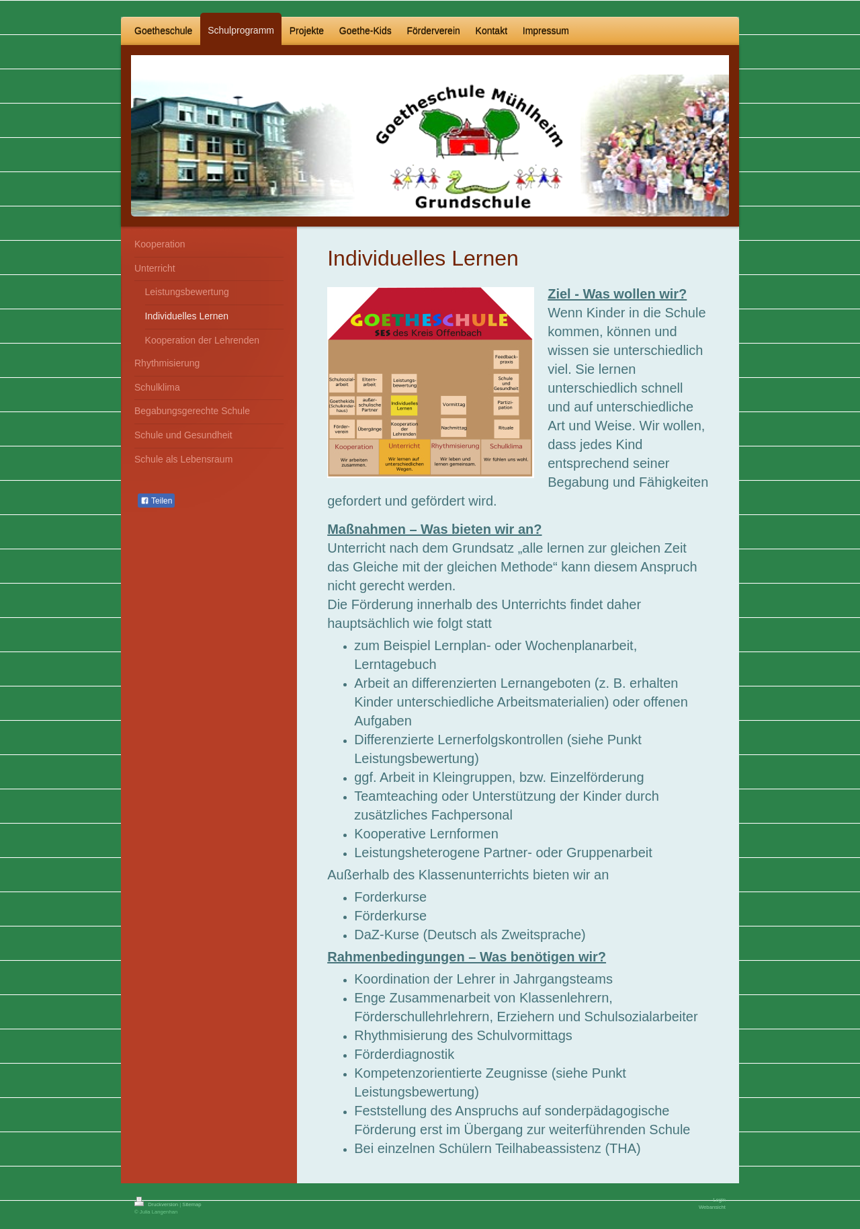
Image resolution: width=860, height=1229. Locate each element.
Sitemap (191, 1204)
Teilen (156, 501)
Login (719, 1200)
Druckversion (156, 1204)
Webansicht (712, 1207)
